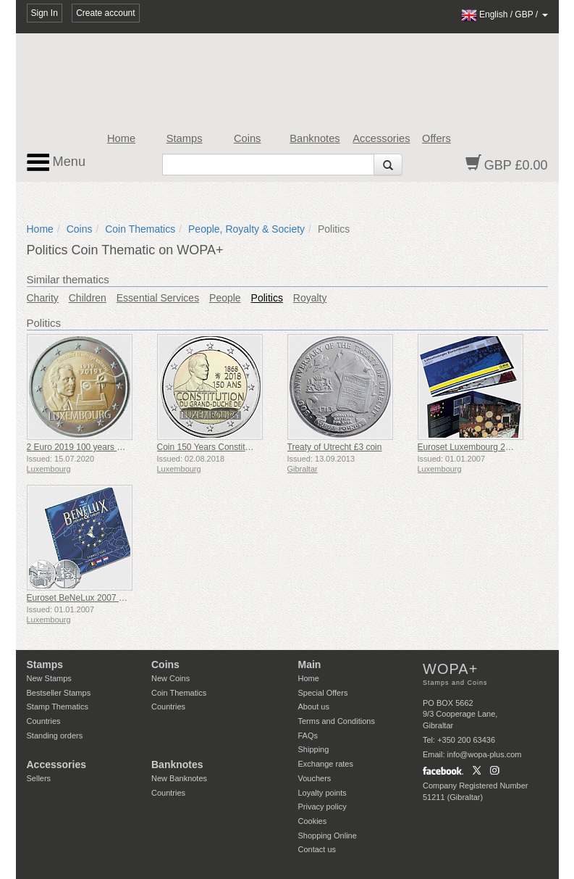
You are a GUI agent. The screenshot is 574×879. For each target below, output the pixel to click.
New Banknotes (179, 778)
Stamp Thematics (57, 706)
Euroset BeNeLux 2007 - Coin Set (92, 598)
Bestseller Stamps (59, 692)
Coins (247, 138)
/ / (504, 14)
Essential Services (158, 298)
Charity (43, 298)
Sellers (39, 778)
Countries (44, 721)
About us (313, 706)
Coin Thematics (140, 229)
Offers (436, 138)
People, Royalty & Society (246, 229)
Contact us (317, 849)
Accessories (381, 138)
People (225, 298)
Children (87, 298)
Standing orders (55, 735)
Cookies (312, 821)
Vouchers (315, 778)
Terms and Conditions (336, 721)
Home (121, 138)
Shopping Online (327, 835)
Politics (267, 298)
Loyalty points (322, 792)
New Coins (170, 678)
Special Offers (323, 692)
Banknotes (314, 138)
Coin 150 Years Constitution (210, 447)
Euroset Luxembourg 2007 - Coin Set (489, 447)
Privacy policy (322, 806)
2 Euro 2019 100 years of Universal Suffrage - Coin (125, 447)
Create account (105, 13)
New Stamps (49, 678)
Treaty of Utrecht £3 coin (334, 447)
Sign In (44, 13)
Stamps (184, 138)
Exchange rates (325, 763)
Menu (56, 162)
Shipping (313, 749)
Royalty (310, 298)
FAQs (308, 735)
